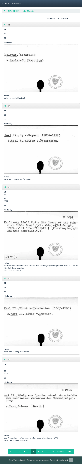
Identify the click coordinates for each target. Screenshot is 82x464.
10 (53, 452)
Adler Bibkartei (29, 11)
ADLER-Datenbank (11, 3)
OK (71, 460)
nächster (60, 452)
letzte (70, 452)
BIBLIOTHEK (14, 11)
